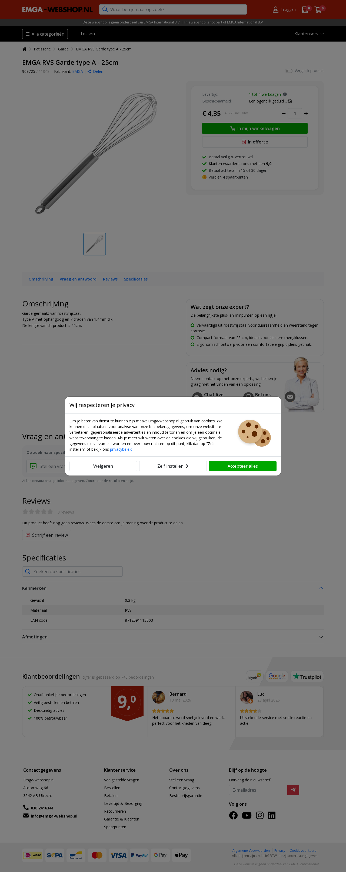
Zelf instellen (172, 466)
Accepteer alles (243, 466)
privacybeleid (121, 449)
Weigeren (103, 466)
